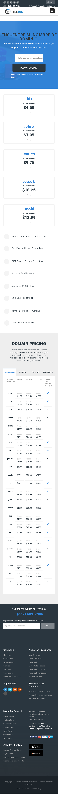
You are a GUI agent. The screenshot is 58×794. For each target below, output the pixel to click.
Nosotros (7, 655)
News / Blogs (8, 662)
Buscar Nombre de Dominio (39, 692)
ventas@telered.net (43, 726)
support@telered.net (44, 729)
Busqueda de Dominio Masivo (22, 75)
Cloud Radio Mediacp (37, 666)
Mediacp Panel (8, 717)
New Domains (10, 372)
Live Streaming (34, 655)
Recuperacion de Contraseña (14, 757)
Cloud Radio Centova (37, 670)
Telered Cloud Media (29, 782)
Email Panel (7, 731)
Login (50, 2)
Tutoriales (7, 670)
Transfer (35, 372)
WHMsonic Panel (9, 724)
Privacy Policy (36, 789)
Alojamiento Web (35, 677)
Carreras (6, 666)
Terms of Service (23, 789)
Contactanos (8, 659)
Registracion (8, 754)
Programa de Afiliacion (12, 677)
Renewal (22, 372)
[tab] (9, 373)
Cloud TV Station (35, 659)
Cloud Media (8, 735)
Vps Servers (7, 738)
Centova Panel (8, 720)
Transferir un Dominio (37, 699)
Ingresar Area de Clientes (12, 750)
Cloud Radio (33, 662)
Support (51, 6)
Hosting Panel (8, 727)
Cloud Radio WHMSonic (38, 673)
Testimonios (8, 673)
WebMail (32, 6)
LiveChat (42, 6)
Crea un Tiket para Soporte (13, 761)
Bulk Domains (48, 372)
